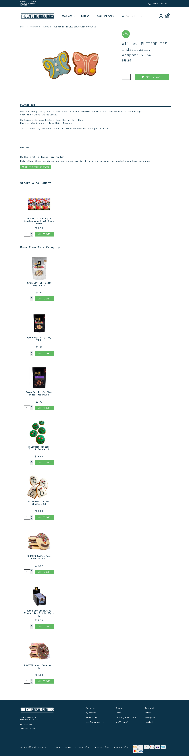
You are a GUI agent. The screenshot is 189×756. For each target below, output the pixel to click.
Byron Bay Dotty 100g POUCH (39, 338)
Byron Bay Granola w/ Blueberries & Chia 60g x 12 (39, 613)
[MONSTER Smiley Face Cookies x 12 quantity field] (27, 571)
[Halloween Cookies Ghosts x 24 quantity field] (27, 517)
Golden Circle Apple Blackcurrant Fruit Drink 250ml (39, 221)
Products (67, 16)
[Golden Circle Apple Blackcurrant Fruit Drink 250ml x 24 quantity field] (27, 234)
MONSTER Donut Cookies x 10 (38, 666)
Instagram (150, 717)
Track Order (92, 717)
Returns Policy (102, 747)
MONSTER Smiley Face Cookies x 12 (39, 557)
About (118, 712)
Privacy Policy (83, 747)
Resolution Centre (95, 722)
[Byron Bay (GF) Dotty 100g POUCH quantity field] (27, 298)
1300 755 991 (161, 3)
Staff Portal (122, 722)
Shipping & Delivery (126, 717)
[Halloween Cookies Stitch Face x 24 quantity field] (27, 462)
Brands (85, 16)
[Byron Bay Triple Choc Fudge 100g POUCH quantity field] (27, 408)
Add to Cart (152, 76)
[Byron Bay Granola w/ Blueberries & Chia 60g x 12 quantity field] (27, 626)
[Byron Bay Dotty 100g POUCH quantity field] (27, 353)
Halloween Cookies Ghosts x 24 (39, 502)
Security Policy (122, 747)
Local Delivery (105, 16)
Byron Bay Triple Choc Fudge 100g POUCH (39, 393)
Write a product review (35, 167)
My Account (91, 712)
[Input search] (135, 16)
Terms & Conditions (61, 747)
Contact (149, 712)
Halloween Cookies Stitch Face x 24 (39, 448)
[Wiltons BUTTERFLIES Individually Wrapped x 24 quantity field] (126, 77)
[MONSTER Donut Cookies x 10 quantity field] (27, 681)
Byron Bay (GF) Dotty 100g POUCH (38, 284)
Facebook (149, 722)
